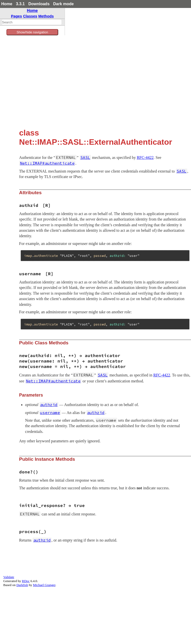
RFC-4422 (145, 157)
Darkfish (22, 585)
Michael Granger (44, 585)
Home (6, 4)
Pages (16, 16)
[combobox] (31, 22)
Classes (30, 16)
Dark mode (63, 4)
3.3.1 (20, 4)
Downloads (38, 4)
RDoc (26, 581)
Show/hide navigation (32, 32)
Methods (46, 16)
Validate (8, 577)
